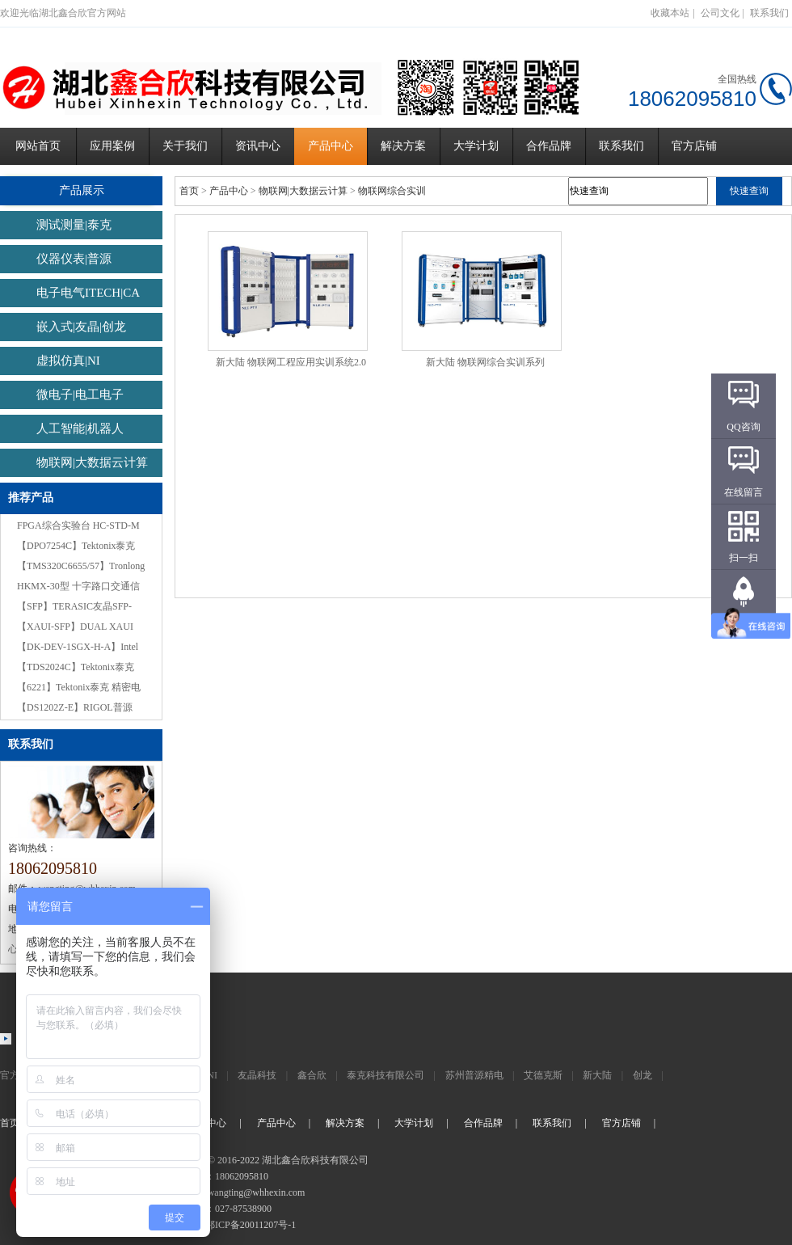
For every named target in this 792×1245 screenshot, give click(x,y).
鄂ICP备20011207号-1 (250, 1224)
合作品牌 (548, 146)
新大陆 (597, 1075)
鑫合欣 (311, 1075)
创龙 (642, 1075)
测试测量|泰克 (74, 224)
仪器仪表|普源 (74, 258)
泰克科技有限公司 (385, 1075)
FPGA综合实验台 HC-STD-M (78, 525)
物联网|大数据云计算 (92, 462)
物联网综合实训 (392, 190)
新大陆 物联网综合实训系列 (485, 362)
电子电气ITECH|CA (88, 292)
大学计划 (476, 146)
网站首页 (38, 146)
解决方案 (403, 146)
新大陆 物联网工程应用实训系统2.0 (291, 362)
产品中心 (330, 146)
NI (212, 1075)
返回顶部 (743, 623)
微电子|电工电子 (80, 394)
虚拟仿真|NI (68, 360)
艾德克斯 (543, 1075)
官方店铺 (694, 146)
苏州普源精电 (474, 1075)
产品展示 (81, 190)
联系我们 (769, 13)
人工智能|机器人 (80, 428)
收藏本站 (670, 13)
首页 (189, 190)
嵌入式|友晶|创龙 (81, 326)
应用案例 (112, 146)
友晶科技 (257, 1075)
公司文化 (720, 13)
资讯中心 (257, 146)
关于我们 (185, 146)
